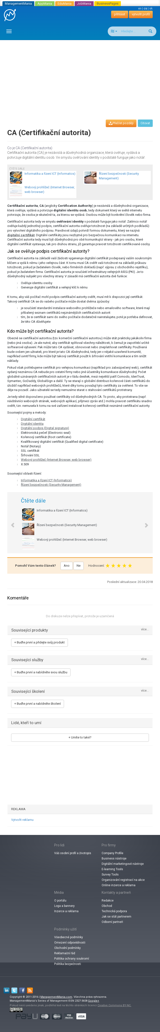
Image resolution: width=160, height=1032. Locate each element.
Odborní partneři (112, 922)
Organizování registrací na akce (123, 880)
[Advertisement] (82, 75)
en (140, 8)
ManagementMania (18, 3)
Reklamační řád (64, 953)
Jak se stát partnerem (116, 916)
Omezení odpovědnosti (69, 942)
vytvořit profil (141, 14)
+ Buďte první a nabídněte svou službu (40, 672)
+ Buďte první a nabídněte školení (37, 703)
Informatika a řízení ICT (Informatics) (46, 480)
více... (145, 629)
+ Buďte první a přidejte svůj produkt (39, 642)
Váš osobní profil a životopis (72, 853)
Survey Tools (110, 874)
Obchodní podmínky (67, 948)
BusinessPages (107, 3)
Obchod (107, 906)
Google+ (93, 1000)
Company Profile (112, 853)
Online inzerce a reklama (118, 885)
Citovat (145, 123)
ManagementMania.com (56, 996)
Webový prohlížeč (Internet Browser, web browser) (56, 459)
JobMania (84, 3)
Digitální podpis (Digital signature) (45, 428)
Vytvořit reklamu (22, 820)
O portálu (60, 900)
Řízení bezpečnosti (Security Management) (51, 484)
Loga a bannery (64, 906)
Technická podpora (114, 911)
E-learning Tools (112, 869)
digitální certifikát (21, 235)
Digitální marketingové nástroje (123, 864)
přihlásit (119, 14)
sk (151, 8)
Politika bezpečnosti (67, 964)
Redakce (108, 900)
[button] (10, 522)
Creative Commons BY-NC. (114, 1005)
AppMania (44, 3)
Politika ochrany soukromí (71, 958)
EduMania (64, 3)
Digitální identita (32, 423)
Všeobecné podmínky (68, 937)
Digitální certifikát (33, 419)
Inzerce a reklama (66, 911)
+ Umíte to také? (80, 737)
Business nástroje (114, 858)
